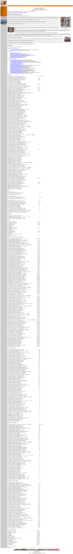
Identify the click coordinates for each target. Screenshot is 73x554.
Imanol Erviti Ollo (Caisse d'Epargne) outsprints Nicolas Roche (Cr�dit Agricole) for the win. (22, 55)
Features (2, 12)
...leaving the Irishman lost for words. (15, 64)
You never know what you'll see (14, 53)
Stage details (2, 8)
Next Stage (33, 11)
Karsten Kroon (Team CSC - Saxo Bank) (15, 66)
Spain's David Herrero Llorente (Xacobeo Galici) (16, 65)
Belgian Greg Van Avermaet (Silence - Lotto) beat (17, 67)
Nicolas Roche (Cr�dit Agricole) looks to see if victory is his (18, 62)
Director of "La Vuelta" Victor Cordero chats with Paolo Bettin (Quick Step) (20, 54)
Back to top (9, 547)
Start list (2, 11)
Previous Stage (30, 11)
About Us (37, 551)
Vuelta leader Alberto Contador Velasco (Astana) (16, 69)
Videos (1, 13)
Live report (25, 11)
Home (1, 6)
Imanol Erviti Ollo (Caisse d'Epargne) (15, 57)
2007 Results (2, 15)
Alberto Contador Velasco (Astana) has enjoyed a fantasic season (19, 61)
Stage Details (21, 11)
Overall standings (16, 11)
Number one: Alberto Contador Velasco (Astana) (16, 73)
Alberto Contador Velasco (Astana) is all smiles (16, 72)
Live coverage (2, 7)
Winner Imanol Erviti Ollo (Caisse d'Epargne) (16, 56)
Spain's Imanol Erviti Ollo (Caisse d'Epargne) (16, 71)
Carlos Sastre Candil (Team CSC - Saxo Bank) (16, 60)
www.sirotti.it (14, 58)
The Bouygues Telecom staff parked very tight (16, 49)
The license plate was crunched (14, 50)
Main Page (9, 11)
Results (12, 11)
